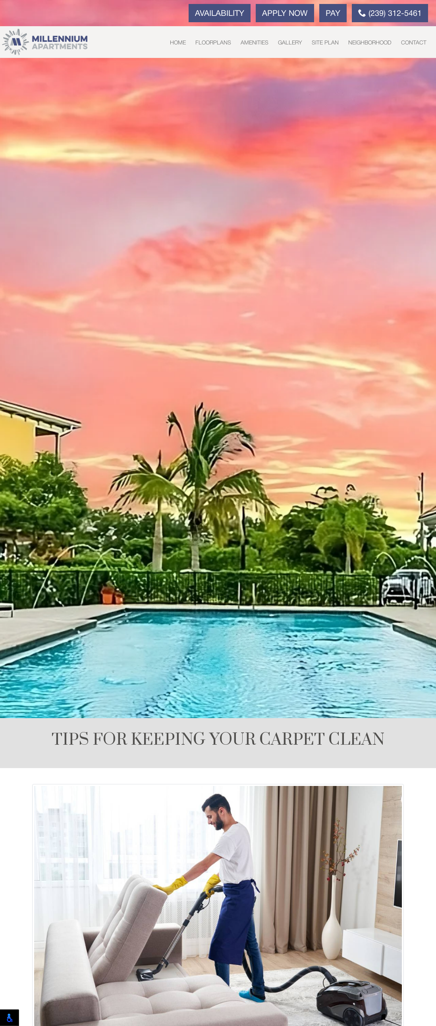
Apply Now (285, 13)
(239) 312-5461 (390, 13)
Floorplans (213, 43)
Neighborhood (370, 43)
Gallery (290, 43)
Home (178, 43)
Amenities (254, 43)
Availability (219, 13)
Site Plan (325, 43)
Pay (333, 13)
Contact (413, 43)
